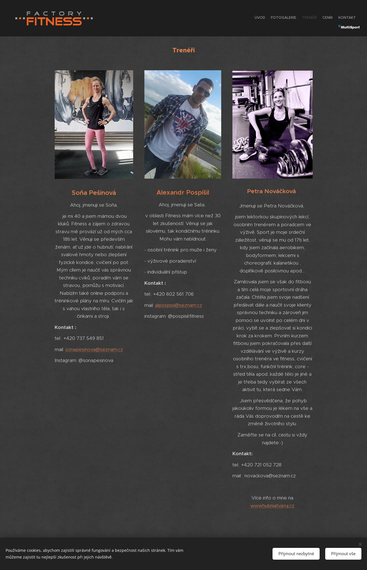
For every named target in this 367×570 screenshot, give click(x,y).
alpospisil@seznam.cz (178, 305)
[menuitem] (334, 18)
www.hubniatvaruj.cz (272, 505)
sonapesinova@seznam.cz (94, 349)
